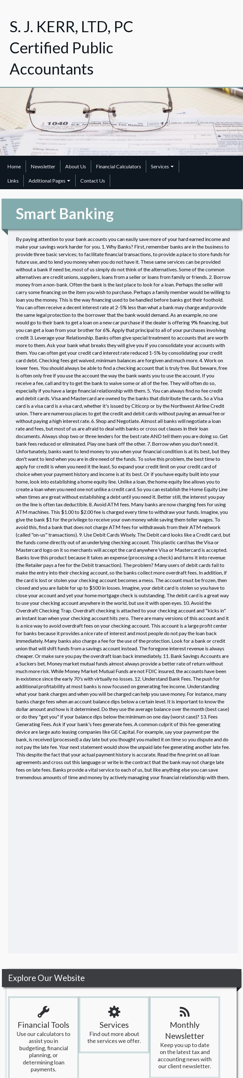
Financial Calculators (118, 166)
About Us (75, 166)
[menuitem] (14, 166)
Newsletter (43, 166)
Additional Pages (46, 181)
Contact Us (92, 181)
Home (14, 166)
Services (160, 166)
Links (13, 181)
